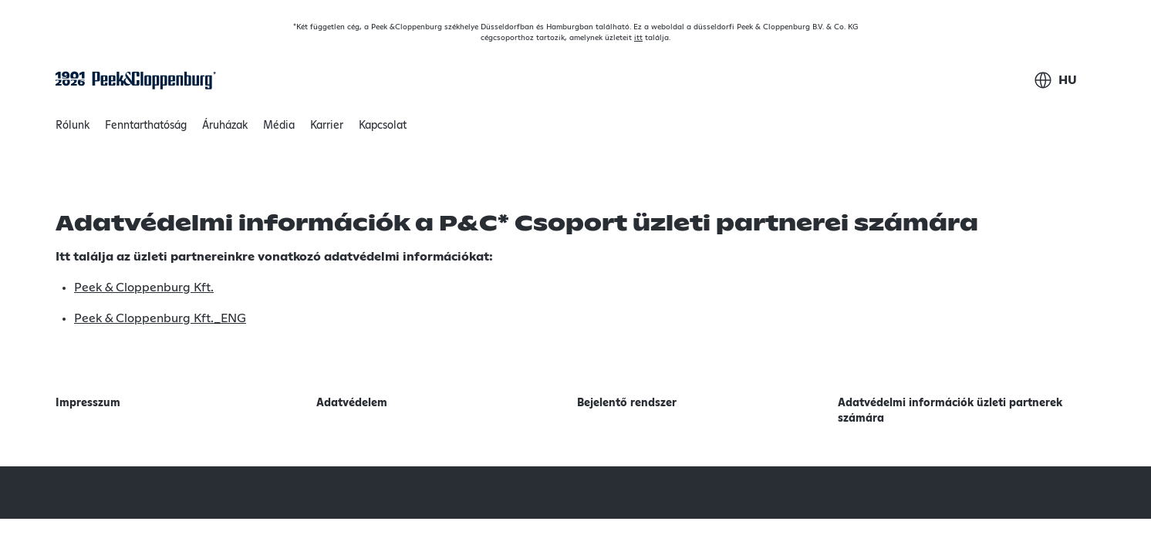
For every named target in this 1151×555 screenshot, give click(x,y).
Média (279, 125)
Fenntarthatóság (146, 129)
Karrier (326, 125)
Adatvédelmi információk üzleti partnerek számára (950, 411)
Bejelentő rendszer (627, 403)
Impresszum (88, 403)
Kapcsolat (383, 125)
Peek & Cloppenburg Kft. (144, 287)
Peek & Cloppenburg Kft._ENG (160, 318)
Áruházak (225, 125)
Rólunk (72, 129)
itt (638, 38)
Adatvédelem (351, 403)
